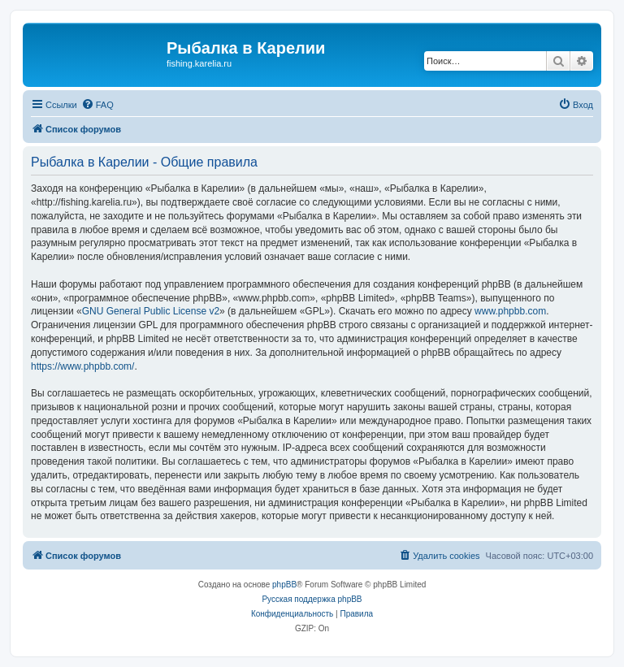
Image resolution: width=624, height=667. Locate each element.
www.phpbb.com (510, 311)
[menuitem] (97, 105)
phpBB (284, 584)
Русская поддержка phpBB (312, 599)
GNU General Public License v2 (150, 311)
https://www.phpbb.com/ (82, 366)
